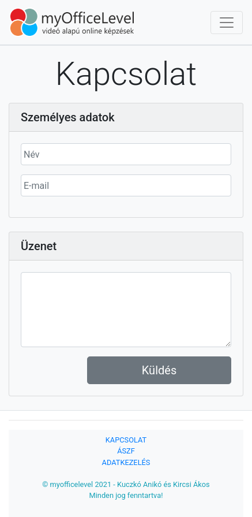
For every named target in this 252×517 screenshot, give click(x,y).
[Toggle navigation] (226, 22)
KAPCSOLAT (126, 440)
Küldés (159, 370)
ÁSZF (126, 451)
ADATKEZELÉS (126, 462)
